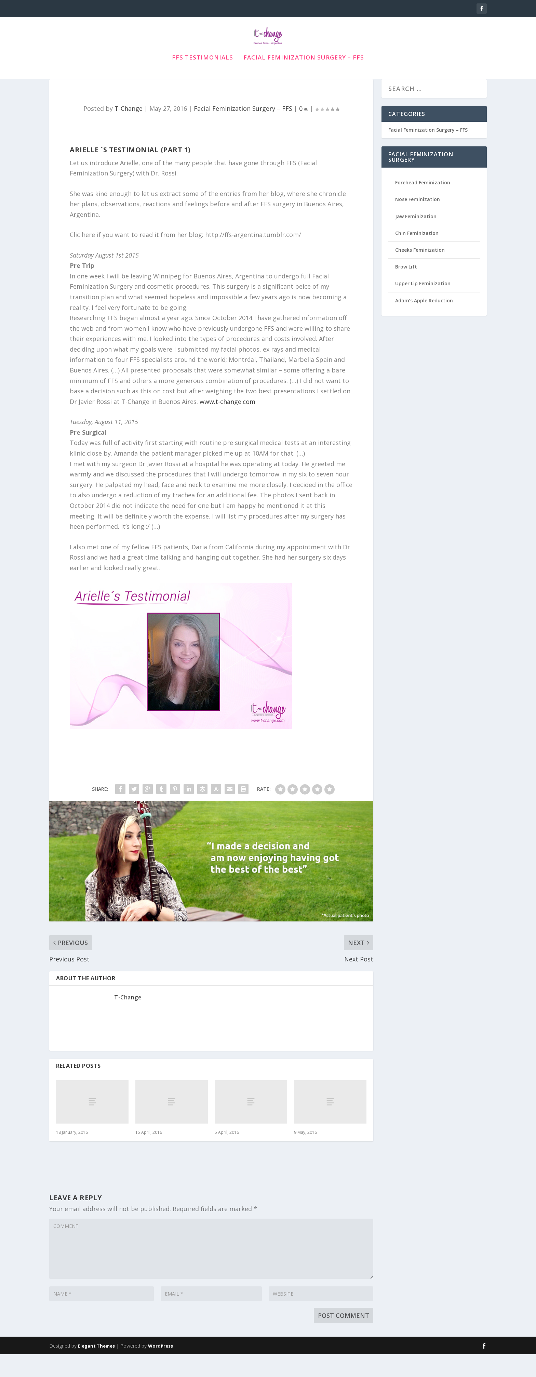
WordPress (160, 1369)
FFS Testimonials (202, 68)
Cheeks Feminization (420, 273)
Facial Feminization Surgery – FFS (303, 68)
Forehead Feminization (422, 205)
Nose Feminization (417, 222)
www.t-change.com (227, 424)
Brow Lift (406, 289)
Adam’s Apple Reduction (424, 323)
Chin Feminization (417, 256)
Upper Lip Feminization (423, 306)
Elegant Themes (96, 1369)
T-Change (129, 131)
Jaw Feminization (416, 239)
